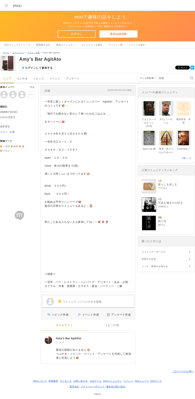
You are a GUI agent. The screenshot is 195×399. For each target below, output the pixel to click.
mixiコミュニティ (112, 381)
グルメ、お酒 (33, 53)
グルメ (6, 150)
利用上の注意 (149, 259)
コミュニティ (18, 53)
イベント (55, 78)
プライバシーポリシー (93, 386)
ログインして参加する (39, 67)
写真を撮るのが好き (170, 202)
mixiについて (40, 381)
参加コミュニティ (65, 45)
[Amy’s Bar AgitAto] (48, 340)
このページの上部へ (183, 371)
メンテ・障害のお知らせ (155, 266)
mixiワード (156, 381)
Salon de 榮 (149, 149)
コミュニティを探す (92, 45)
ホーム (6, 53)
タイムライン (64, 325)
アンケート (73, 78)
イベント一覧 (115, 45)
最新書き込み (43, 45)
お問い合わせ (80, 381)
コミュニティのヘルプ (154, 251)
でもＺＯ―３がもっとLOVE (149, 123)
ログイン (76, 34)
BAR (16, 146)
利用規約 (53, 381)
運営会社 (74, 386)
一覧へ (184, 158)
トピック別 (112, 325)
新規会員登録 (118, 34)
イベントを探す (137, 45)
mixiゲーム (96, 381)
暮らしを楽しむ (167, 184)
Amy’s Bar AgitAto (68, 338)
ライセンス (66, 381)
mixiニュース (142, 381)
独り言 (162, 221)
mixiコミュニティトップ (17, 45)
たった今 (60, 342)
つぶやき (22, 78)
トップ (7, 78)
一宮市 (6, 146)
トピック (38, 78)
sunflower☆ (183, 149)
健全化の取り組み (115, 386)
